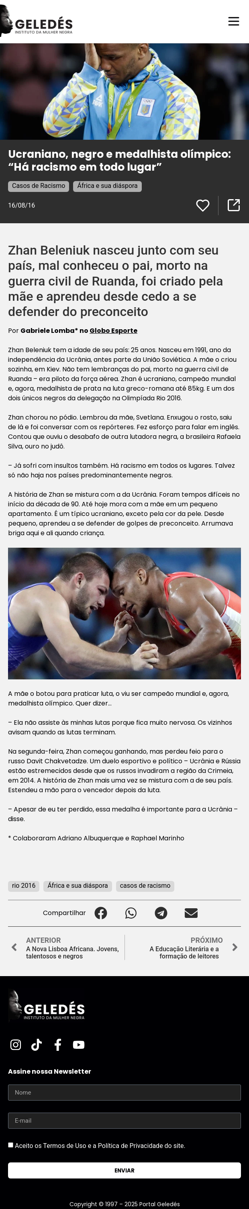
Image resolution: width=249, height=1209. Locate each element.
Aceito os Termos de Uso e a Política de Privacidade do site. (100, 1146)
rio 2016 (23, 885)
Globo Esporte (113, 330)
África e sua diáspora (107, 186)
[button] (101, 913)
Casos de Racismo (38, 186)
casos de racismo (145, 885)
